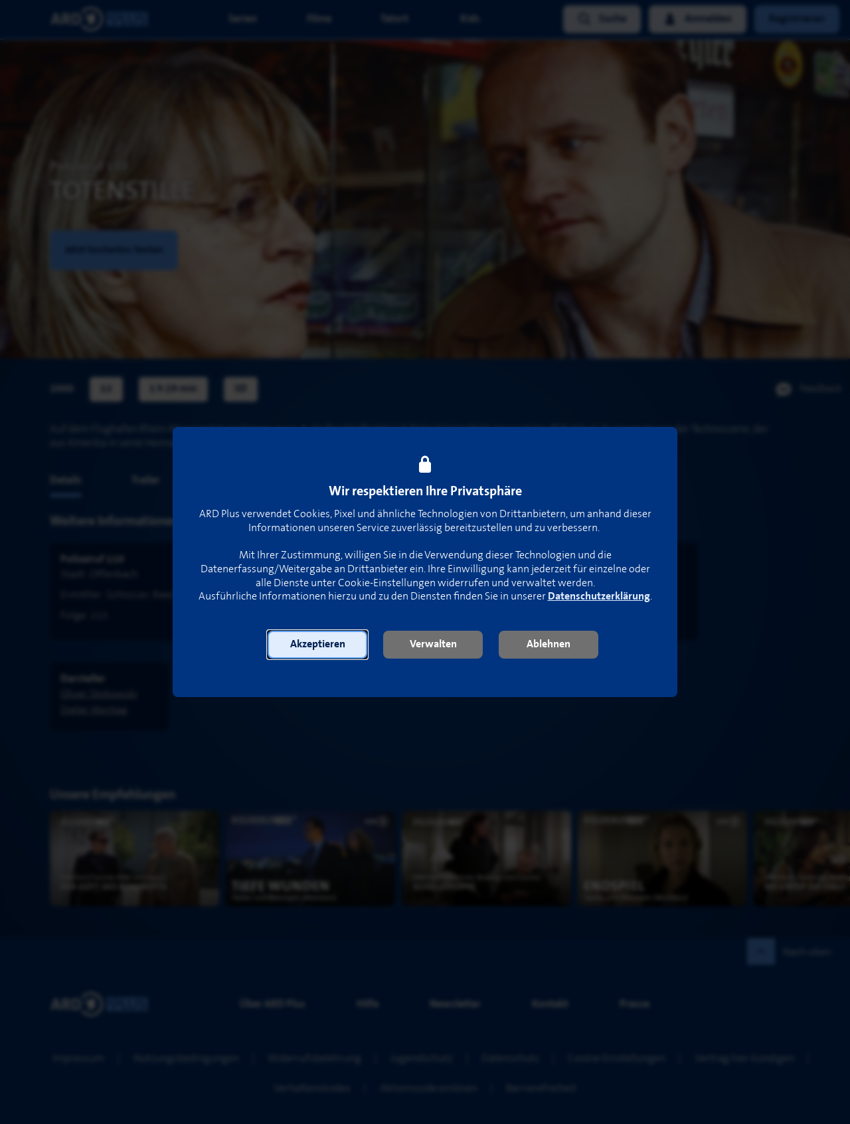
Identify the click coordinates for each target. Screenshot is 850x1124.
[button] (317, 645)
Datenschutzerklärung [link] (599, 596)
